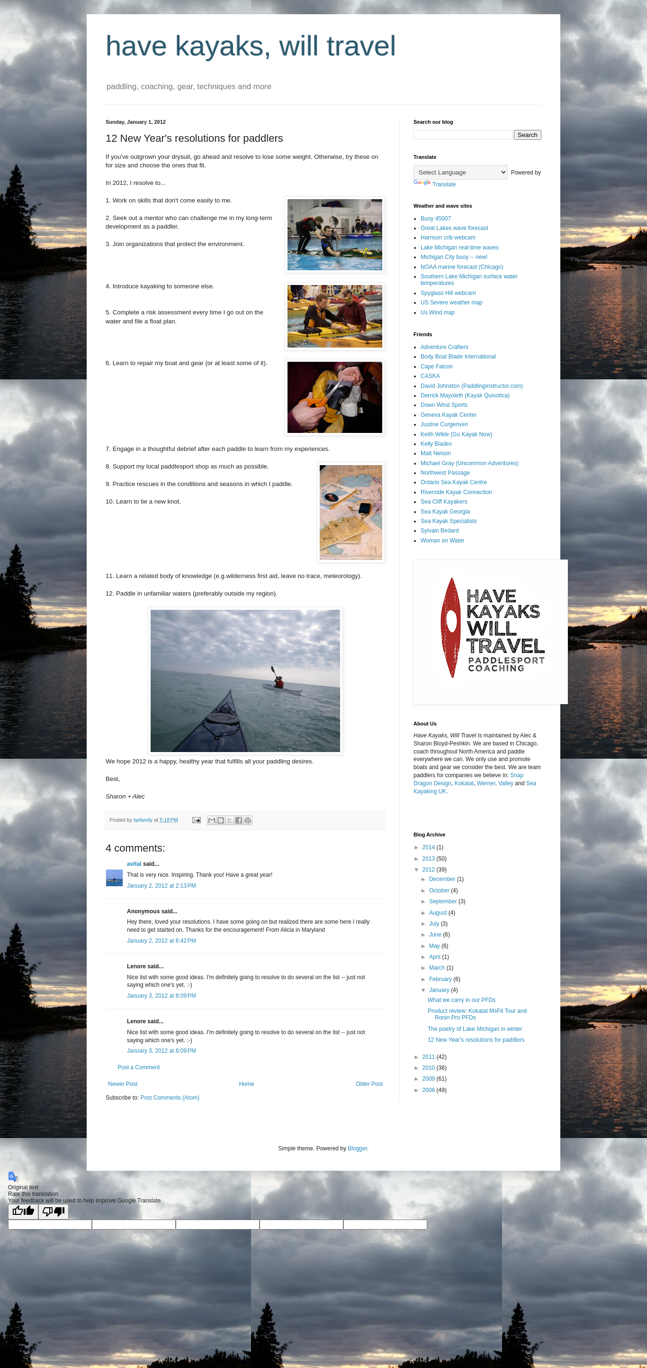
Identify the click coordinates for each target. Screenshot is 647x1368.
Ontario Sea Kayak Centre (454, 482)
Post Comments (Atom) (169, 1097)
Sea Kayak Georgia (445, 511)
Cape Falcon (437, 366)
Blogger (357, 1148)
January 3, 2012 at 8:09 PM (161, 995)
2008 (429, 1090)
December (443, 879)
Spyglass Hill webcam (448, 293)
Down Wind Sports (444, 405)
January (440, 990)
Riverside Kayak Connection (456, 492)
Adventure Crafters (444, 347)
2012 (429, 869)
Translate (434, 184)
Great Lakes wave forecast (454, 228)
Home (246, 1084)
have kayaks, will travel (251, 46)
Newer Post (122, 1084)
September (443, 901)
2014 (429, 847)
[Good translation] (23, 1212)
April (435, 957)
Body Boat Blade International (458, 356)
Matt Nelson (436, 453)
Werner (486, 783)
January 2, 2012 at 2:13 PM (161, 885)
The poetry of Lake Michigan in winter (475, 1029)
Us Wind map (438, 312)
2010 (429, 1068)
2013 (429, 858)
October (440, 890)
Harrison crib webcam (448, 237)
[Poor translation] (53, 1212)
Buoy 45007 (436, 218)
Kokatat (464, 783)
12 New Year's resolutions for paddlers (476, 1040)
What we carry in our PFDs (461, 1000)
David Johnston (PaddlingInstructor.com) (472, 386)
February (441, 979)
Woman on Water (443, 540)
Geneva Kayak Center (448, 415)
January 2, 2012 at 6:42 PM (161, 940)
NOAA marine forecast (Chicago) (462, 267)
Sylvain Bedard (440, 530)
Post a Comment (138, 1067)
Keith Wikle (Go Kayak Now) (456, 434)
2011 (429, 1057)
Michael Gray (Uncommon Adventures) (470, 463)
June (436, 934)
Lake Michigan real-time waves (460, 247)
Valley (505, 783)
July (435, 923)
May (435, 946)
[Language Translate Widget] (460, 172)
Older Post (369, 1084)
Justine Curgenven (444, 424)
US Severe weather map (452, 302)
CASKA (430, 376)
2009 (429, 1078)
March (438, 967)
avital (134, 864)
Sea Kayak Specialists (449, 521)
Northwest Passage (445, 472)
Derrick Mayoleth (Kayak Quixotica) (465, 395)
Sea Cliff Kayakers (444, 501)
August (439, 912)
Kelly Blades (436, 444)
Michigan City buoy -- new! (454, 257)
